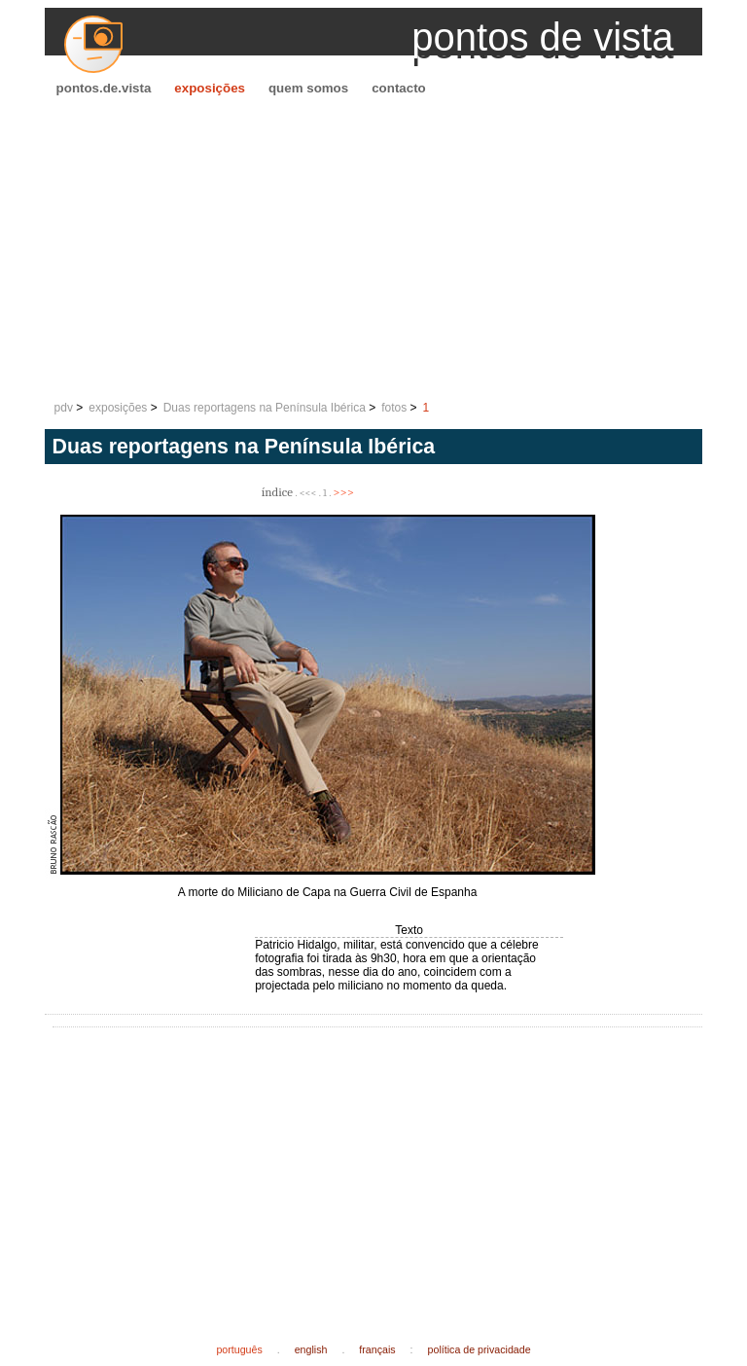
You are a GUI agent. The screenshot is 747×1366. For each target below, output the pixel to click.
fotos (394, 407)
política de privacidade (479, 1349)
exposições (209, 88)
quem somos (308, 88)
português (239, 1349)
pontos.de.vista (104, 88)
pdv (63, 407)
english (311, 1349)
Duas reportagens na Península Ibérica (264, 407)
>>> (343, 492)
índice (277, 492)
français (377, 1349)
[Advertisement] (374, 249)
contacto (399, 88)
